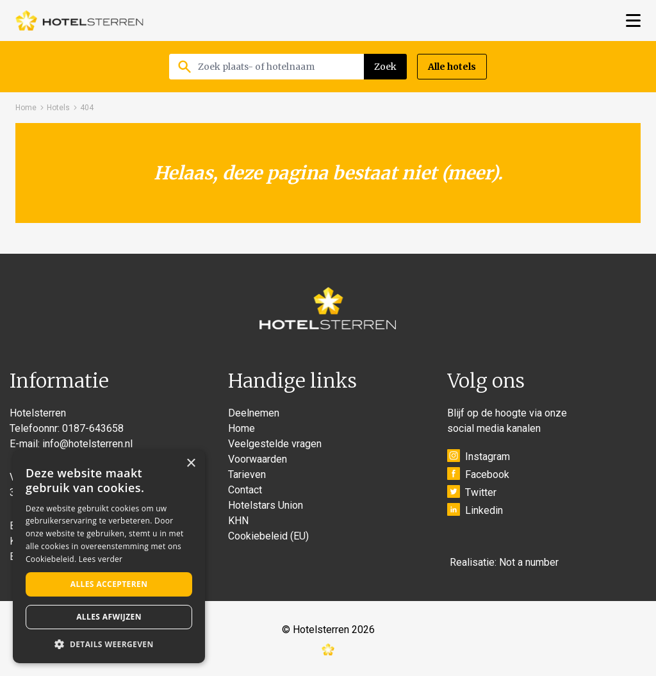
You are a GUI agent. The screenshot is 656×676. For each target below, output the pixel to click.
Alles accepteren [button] (109, 584)
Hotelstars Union (265, 505)
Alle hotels (452, 66)
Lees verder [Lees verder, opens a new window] (101, 559)
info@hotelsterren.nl (87, 444)
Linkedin (475, 509)
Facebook (478, 474)
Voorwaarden (257, 459)
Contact (245, 490)
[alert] (109, 556)
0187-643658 (93, 428)
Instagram (478, 456)
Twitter (471, 492)
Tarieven (247, 474)
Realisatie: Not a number (504, 562)
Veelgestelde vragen (275, 444)
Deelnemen (253, 413)
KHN (238, 521)
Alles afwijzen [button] (109, 616)
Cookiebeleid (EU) (268, 536)
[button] (109, 644)
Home (26, 107)
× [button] (190, 463)
